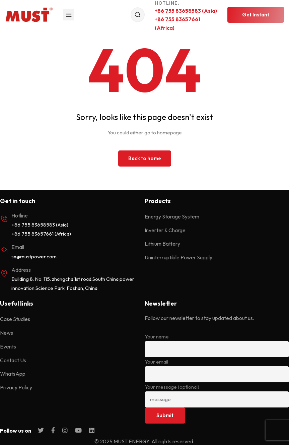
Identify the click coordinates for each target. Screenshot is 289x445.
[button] (255, 15)
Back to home (144, 158)
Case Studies (15, 319)
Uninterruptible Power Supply (178, 257)
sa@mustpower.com (34, 256)
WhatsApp (12, 373)
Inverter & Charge (165, 230)
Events (8, 346)
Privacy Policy (16, 387)
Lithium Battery (162, 243)
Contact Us (13, 360)
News (6, 332)
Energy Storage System (172, 216)
